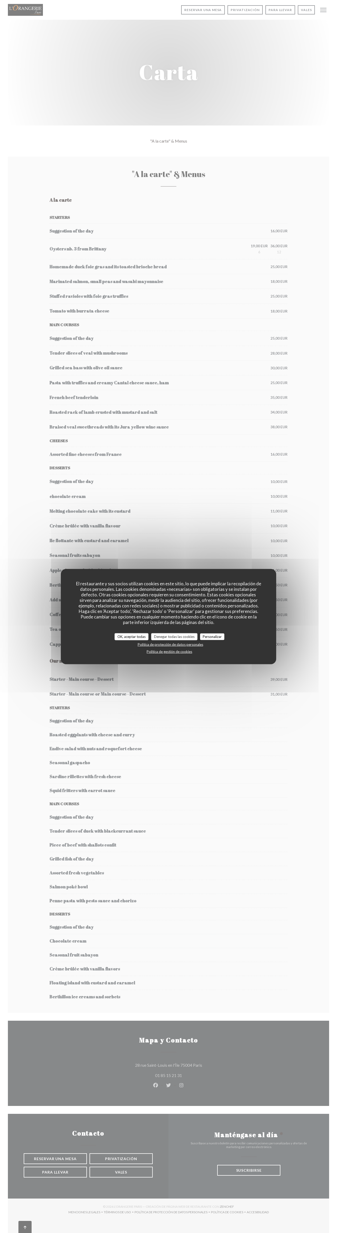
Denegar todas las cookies (174, 636)
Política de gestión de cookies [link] (169, 652)
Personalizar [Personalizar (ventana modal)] (212, 636)
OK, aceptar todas (131, 636)
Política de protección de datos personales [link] (170, 644)
